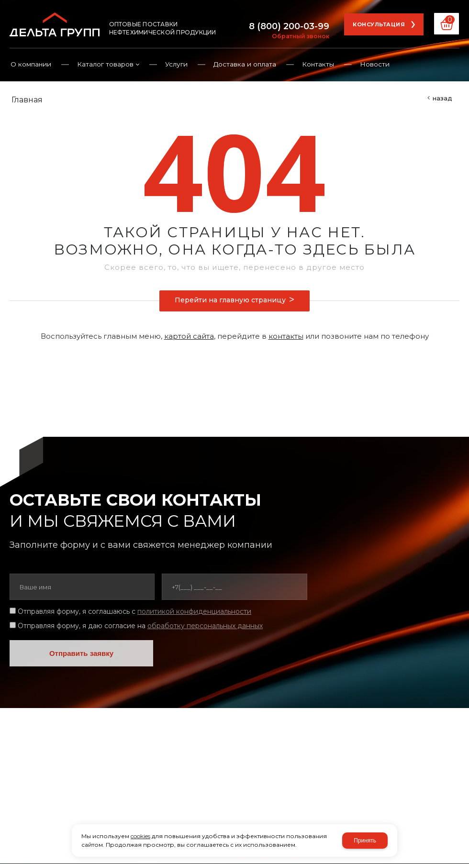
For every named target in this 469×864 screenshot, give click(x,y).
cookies (140, 836)
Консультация (379, 24)
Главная (27, 99)
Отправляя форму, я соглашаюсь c (134, 611)
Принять (365, 840)
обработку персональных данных (205, 625)
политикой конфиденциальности (194, 611)
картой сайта (189, 336)
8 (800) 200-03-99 (289, 26)
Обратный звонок (300, 36)
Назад (442, 98)
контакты (285, 336)
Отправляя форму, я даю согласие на (140, 625)
